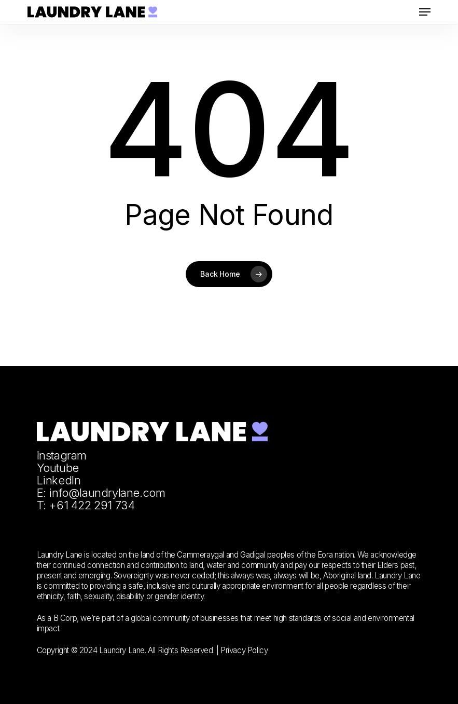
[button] (425, 12)
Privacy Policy (244, 650)
